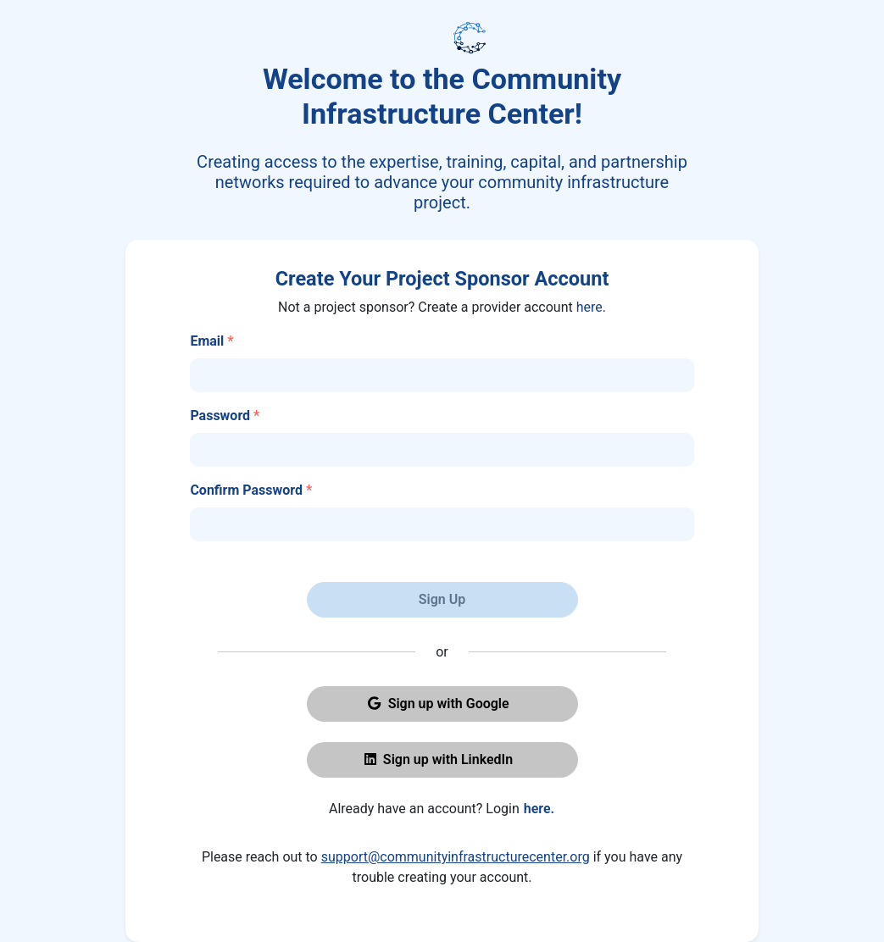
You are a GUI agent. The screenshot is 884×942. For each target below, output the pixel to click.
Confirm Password (251, 490)
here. (539, 809)
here (589, 307)
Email (211, 341)
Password (224, 415)
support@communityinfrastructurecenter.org (455, 857)
